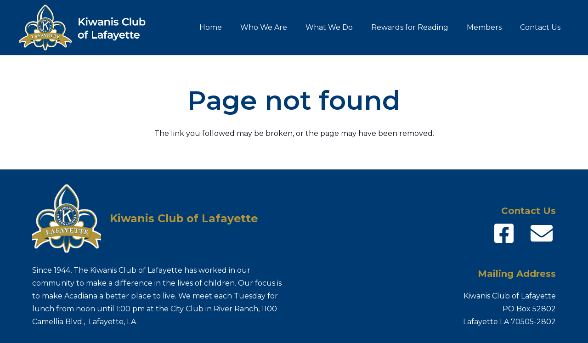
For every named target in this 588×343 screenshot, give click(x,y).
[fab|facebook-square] (504, 233)
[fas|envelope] (541, 233)
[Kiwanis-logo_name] (88, 28)
